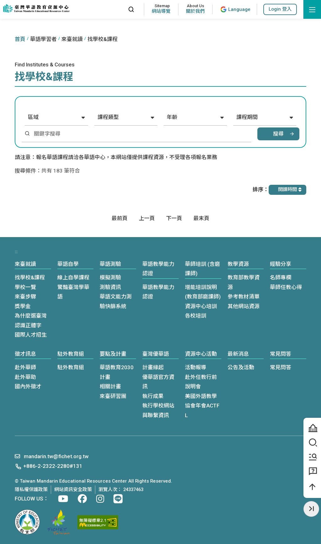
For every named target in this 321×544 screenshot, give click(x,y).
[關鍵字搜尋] (140, 134)
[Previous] (147, 218)
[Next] (174, 218)
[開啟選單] (312, 9)
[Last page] (201, 218)
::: (117, 9)
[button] (280, 9)
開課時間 (290, 189)
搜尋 (278, 133)
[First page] (119, 218)
